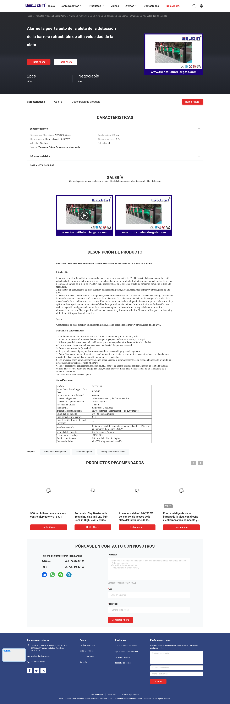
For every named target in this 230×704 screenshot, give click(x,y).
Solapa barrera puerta (56, 16)
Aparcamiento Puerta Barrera (126, 651)
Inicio (29, 16)
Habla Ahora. (38, 62)
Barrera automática (122, 657)
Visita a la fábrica (86, 651)
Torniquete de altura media (113, 451)
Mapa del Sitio (97, 694)
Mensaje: (113, 555)
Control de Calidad (87, 656)
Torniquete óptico (84, 451)
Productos (39, 16)
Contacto (83, 662)
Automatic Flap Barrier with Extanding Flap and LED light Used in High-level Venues (91, 517)
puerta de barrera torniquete (126, 646)
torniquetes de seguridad (55, 451)
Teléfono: (113, 604)
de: (110, 589)
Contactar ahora (120, 619)
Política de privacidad (130, 694)
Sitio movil (112, 694)
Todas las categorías (123, 663)
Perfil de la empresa (87, 645)
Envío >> (158, 681)
